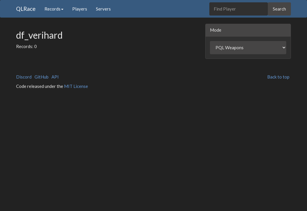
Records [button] (53, 8)
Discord (24, 76)
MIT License (76, 86)
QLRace (26, 8)
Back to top (278, 76)
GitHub (42, 76)
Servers (103, 8)
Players (79, 8)
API (55, 76)
